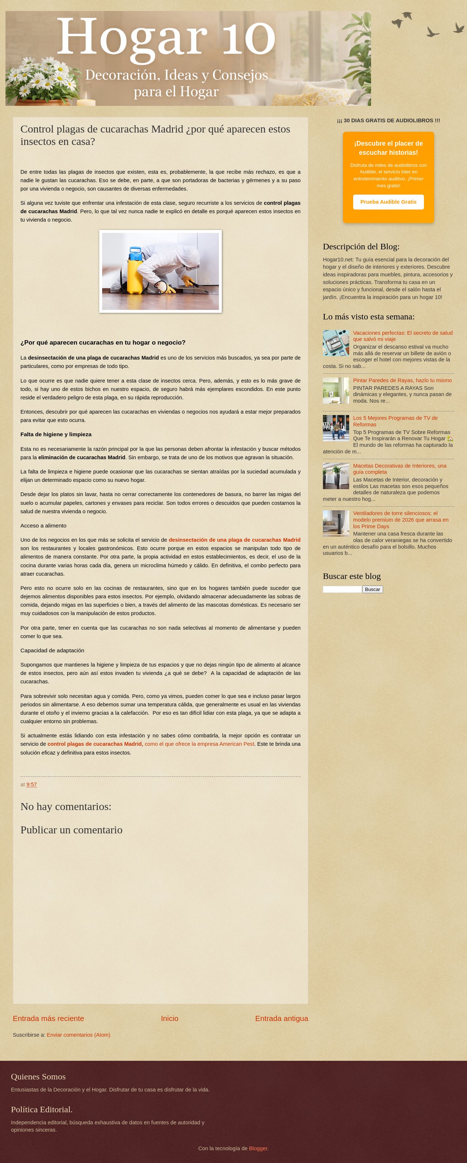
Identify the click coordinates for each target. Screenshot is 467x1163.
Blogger (258, 1148)
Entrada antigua (281, 1018)
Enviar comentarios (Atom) (78, 1035)
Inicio (169, 1018)
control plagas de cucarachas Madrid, (150, 744)
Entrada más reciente (48, 1018)
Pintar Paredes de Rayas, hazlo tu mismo (402, 380)
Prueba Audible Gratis (388, 202)
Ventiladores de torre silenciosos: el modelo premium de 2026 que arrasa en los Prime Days (401, 519)
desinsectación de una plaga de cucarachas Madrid (235, 540)
